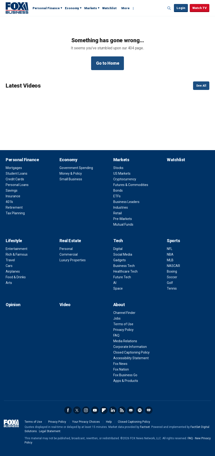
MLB (170, 260)
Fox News (120, 364)
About (119, 304)
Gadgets (119, 260)
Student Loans (16, 173)
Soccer (172, 277)
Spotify (139, 410)
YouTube (95, 410)
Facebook (68, 410)
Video (65, 304)
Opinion (13, 304)
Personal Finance (46, 8)
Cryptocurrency (124, 179)
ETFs (117, 196)
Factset (145, 427)
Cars (9, 266)
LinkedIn (113, 410)
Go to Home (107, 63)
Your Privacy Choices (86, 421)
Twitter (77, 410)
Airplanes (13, 271)
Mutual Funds (123, 224)
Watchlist (109, 8)
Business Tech (124, 266)
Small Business (70, 179)
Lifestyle (14, 240)
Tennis (172, 288)
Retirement (14, 207)
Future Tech (122, 277)
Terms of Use (123, 324)
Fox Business (17, 8)
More (125, 8)
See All (201, 85)
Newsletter (131, 410)
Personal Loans (17, 185)
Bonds (118, 190)
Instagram (86, 410)
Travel (10, 260)
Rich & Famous (17, 254)
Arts (9, 283)
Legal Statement (49, 431)
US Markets (122, 173)
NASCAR (173, 266)
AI (114, 283)
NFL (169, 249)
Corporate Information (130, 347)
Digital (117, 249)
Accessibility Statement (131, 358)
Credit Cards (15, 179)
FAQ (116, 335)
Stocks (118, 168)
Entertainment (16, 249)
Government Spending (76, 168)
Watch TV (199, 8)
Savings (11, 190)
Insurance (13, 196)
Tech (118, 240)
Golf (170, 283)
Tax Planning (15, 213)
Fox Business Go (125, 375)
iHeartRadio (148, 410)
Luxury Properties (72, 260)
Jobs (117, 318)
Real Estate (70, 240)
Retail (117, 213)
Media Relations (125, 341)
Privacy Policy (123, 330)
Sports (173, 240)
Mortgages (14, 168)
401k (9, 202)
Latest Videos (23, 85)
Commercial (68, 254)
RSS (122, 410)
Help (109, 421)
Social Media (122, 254)
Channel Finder (124, 313)
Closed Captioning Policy (131, 352)
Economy (72, 8)
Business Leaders (126, 202)
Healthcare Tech (125, 271)
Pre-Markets (122, 219)
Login (181, 8)
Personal (66, 249)
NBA (170, 254)
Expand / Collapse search (169, 8)
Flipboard (104, 410)
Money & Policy (70, 173)
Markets (90, 8)
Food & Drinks (16, 277)
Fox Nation (121, 369)
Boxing (172, 271)
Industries (120, 207)
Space (118, 288)
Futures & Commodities (130, 185)
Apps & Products (125, 381)
